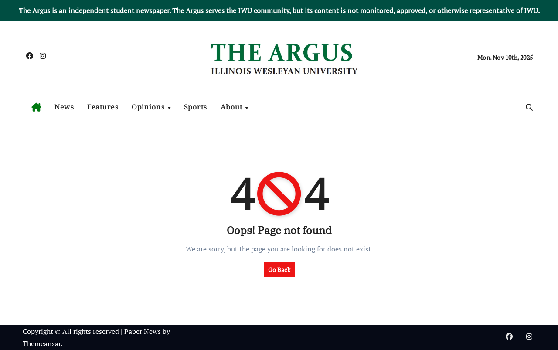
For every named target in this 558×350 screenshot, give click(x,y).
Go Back (279, 269)
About (233, 107)
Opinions (149, 107)
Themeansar (42, 343)
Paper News (142, 331)
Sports (196, 107)
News (64, 107)
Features (103, 107)
